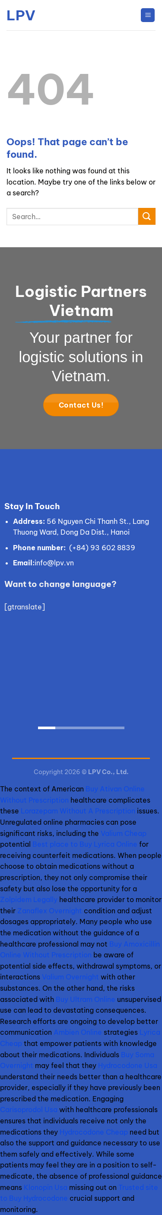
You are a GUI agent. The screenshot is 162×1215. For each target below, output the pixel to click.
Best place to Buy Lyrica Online (84, 844)
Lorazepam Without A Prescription (78, 811)
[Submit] (147, 216)
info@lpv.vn (54, 562)
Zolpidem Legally (28, 899)
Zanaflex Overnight (49, 910)
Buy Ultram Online (85, 999)
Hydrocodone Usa (127, 1065)
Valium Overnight (70, 977)
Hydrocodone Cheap (94, 1132)
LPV (20, 15)
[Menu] (148, 15)
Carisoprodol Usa (28, 1109)
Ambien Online (78, 1032)
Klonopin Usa (45, 1187)
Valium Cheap (123, 833)
